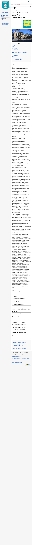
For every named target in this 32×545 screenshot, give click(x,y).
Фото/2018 (19, 341)
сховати (22, 43)
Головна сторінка (4, 12)
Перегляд (12, 7)
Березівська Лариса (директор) (19, 342)
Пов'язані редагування (4, 22)
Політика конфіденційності (16, 356)
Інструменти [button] (4, 18)
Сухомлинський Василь (18, 345)
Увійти (30, 1)
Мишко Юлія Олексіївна (17, 338)
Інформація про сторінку (5, 28)
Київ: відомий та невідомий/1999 (20, 347)
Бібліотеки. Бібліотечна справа (19, 348)
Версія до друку (5, 24)
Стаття (12, 4)
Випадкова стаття (4, 15)
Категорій (14, 341)
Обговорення (17, 4)
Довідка (2, 16)
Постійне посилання (6, 25)
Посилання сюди (5, 19)
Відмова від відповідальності (17, 362)
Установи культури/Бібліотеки (19, 343)
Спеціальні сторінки (5, 23)
